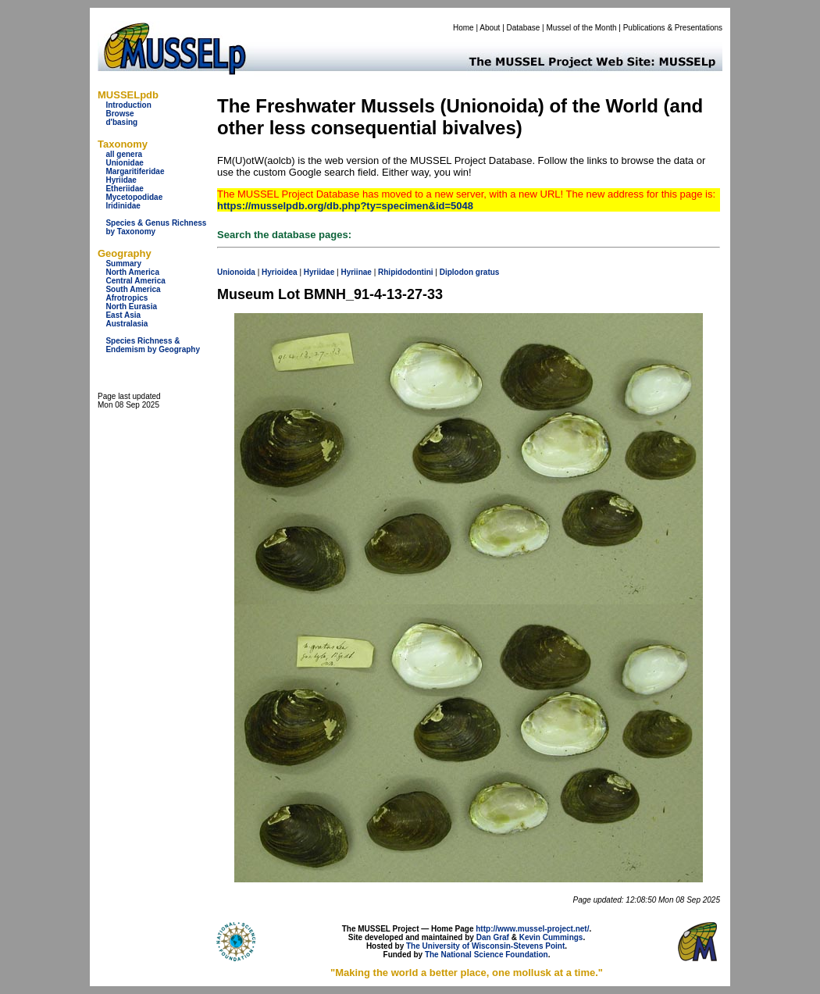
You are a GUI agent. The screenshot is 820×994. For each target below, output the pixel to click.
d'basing (121, 122)
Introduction (128, 105)
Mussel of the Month (582, 27)
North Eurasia (131, 306)
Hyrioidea (280, 272)
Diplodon (456, 272)
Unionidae (124, 163)
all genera (123, 154)
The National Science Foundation (486, 954)
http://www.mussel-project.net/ (532, 929)
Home (463, 27)
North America (132, 272)
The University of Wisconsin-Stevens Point (485, 946)
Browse (119, 113)
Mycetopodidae (133, 197)
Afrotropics (126, 298)
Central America (135, 280)
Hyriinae (355, 272)
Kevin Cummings (551, 937)
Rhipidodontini (405, 272)
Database (523, 27)
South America (132, 289)
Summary (123, 263)
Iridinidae (122, 205)
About (490, 27)
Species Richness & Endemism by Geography (152, 345)
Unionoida (236, 272)
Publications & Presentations (672, 27)
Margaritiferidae (134, 171)
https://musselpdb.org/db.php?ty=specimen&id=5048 (345, 206)
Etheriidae (124, 188)
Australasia (126, 323)
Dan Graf (492, 937)
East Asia (123, 315)
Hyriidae (120, 180)
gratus (488, 272)
